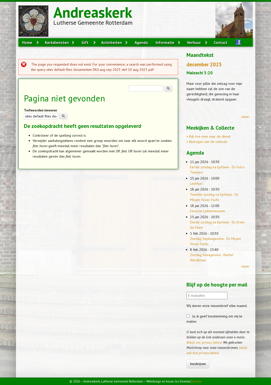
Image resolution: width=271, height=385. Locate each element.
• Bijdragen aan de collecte (206, 141)
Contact (220, 42)
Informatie (165, 42)
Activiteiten (111, 42)
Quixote (196, 381)
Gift (85, 42)
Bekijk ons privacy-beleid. (204, 342)
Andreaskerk (92, 12)
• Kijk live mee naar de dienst (208, 136)
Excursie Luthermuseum (207, 211)
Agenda (141, 42)
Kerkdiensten (57, 42)
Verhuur (194, 42)
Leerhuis (196, 183)
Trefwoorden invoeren (40, 110)
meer (245, 116)
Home (27, 42)
